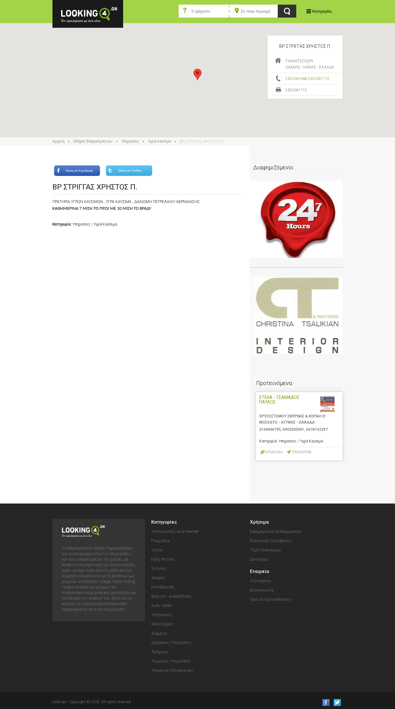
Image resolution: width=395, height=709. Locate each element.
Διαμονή (159, 633)
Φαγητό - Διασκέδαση (171, 596)
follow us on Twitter (337, 702)
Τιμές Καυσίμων (265, 549)
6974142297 (317, 429)
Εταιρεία (259, 571)
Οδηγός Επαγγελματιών (93, 141)
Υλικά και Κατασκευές (172, 670)
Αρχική (58, 141)
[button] (197, 74)
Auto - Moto (161, 605)
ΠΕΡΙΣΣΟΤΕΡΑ (301, 452)
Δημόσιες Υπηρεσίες (171, 642)
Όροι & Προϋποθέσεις (270, 599)
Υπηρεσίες (130, 141)
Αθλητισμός (162, 623)
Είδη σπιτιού (163, 559)
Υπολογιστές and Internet (174, 531)
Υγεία (156, 549)
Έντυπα (158, 568)
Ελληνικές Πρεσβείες (271, 540)
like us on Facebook (324, 702)
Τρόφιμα (159, 651)
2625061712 (319, 79)
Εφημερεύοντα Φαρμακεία (275, 531)
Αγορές (158, 577)
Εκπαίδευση (162, 586)
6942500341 (293, 429)
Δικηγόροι (259, 559)
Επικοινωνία (261, 589)
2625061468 (296, 79)
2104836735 (270, 429)
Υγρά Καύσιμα (159, 141)
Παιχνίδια (160, 540)
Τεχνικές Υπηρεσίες (171, 660)
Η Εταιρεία (260, 580)
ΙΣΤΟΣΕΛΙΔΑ (273, 452)
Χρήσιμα (259, 522)
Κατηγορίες (322, 11)
